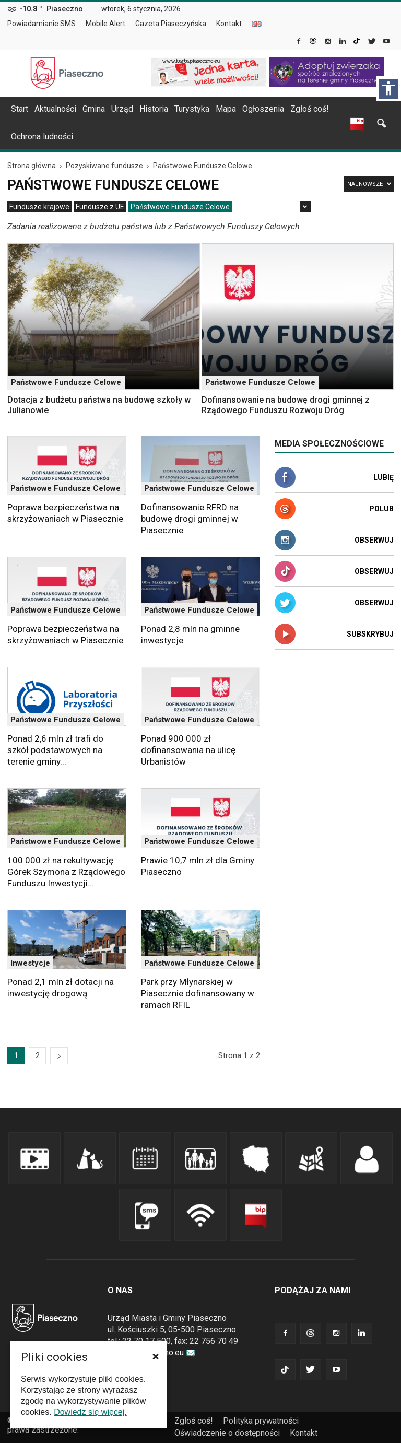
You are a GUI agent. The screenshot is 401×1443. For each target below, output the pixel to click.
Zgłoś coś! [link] (309, 109)
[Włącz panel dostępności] (388, 88)
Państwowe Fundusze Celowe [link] (180, 207)
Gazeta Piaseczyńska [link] (170, 23)
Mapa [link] (226, 109)
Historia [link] (153, 109)
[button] (155, 1356)
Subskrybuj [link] (370, 634)
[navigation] (188, 109)
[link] (299, 42)
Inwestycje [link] (30, 963)
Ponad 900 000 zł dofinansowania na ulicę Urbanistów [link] (188, 750)
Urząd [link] (122, 109)
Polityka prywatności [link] (261, 1421)
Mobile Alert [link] (105, 23)
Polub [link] (381, 509)
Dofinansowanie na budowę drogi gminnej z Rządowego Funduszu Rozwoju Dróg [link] (286, 405)
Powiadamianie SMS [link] (41, 23)
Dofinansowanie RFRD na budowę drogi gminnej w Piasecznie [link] (190, 518)
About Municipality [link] (257, 23)
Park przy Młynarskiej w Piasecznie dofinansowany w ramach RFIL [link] (197, 993)
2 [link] (38, 1055)
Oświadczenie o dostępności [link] (227, 1433)
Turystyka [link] (191, 109)
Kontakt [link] (229, 23)
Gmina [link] (93, 109)
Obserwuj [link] (374, 540)
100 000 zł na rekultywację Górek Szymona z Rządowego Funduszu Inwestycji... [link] (66, 871)
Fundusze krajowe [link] (39, 207)
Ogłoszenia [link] (263, 109)
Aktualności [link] (55, 109)
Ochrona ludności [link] (42, 137)
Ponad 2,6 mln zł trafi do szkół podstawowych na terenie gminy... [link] (55, 750)
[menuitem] (45, 24)
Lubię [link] (383, 477)
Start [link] (19, 109)
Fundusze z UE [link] (100, 207)
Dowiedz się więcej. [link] (90, 1411)
